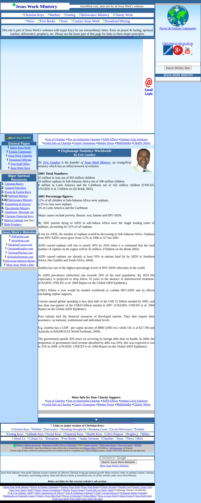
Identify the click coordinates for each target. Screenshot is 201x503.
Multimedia (123, 143)
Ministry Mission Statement (28, 445)
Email (149, 89)
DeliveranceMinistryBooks (19, 260)
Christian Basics (14, 183)
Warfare (54, 15)
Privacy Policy (90, 448)
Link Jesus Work (60, 499)
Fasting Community (20, 151)
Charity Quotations (84, 143)
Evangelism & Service (18, 204)
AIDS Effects (110, 139)
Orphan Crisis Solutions (134, 139)
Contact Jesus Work (86, 21)
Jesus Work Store (20, 168)
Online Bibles (89, 496)
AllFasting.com (20, 236)
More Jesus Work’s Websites (114, 465)
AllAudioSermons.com (20, 256)
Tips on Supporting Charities (83, 139)
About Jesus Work (20, 147)
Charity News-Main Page (49, 496)
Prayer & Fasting (125, 445)
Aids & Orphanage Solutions (79, 493)
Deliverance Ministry (95, 15)
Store (64, 21)
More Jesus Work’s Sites (20, 264)
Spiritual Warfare (18, 195)
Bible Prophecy (13, 224)
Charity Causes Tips (142, 487)
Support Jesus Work (70, 487)
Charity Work (124, 15)
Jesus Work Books (90, 487)
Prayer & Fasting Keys (18, 192)
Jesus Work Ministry (97, 162)
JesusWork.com (20, 240)
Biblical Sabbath (13, 220)
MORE (138, 445)
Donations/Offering (20, 159)
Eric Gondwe (51, 162)
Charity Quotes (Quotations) (48, 490)
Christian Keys (34, 15)
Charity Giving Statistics (106, 493)
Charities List (124, 487)
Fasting (70, 15)
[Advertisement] (96, 85)
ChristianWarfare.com (20, 252)
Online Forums (126, 496)
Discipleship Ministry (17, 208)
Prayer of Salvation (68, 445)
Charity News (141, 143)
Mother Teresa (106, 143)
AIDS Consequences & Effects (48, 493)
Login (149, 93)
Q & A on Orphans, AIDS (20, 493)
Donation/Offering (117, 21)
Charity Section (108, 487)
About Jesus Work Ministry (16, 487)
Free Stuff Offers (20, 163)
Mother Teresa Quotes (73, 490)
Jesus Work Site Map (92, 499)
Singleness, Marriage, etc (19, 212)
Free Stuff (75, 499)
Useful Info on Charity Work (99, 490)
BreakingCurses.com (20, 244)
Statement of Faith (50, 445)
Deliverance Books (108, 445)
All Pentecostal (115, 448)
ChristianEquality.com (20, 248)
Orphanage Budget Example (133, 493)
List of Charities (56, 139)
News (30, 21)
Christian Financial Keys (19, 216)
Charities (108, 438)
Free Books (47, 21)
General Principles (15, 187)
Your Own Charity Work (21, 490)
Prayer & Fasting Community (45, 487)
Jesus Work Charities (20, 155)
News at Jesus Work (107, 496)
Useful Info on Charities (57, 143)
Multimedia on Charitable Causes (19, 496)
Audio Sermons (89, 438)
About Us (19, 438)
